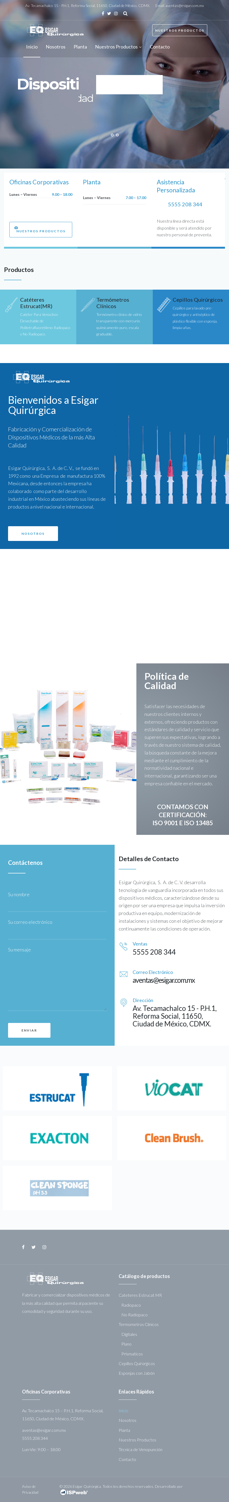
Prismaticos (132, 1353)
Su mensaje (19, 949)
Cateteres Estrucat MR (140, 1295)
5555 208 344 (185, 204)
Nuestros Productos (179, 30)
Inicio (123, 1410)
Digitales (129, 1334)
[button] (40, 229)
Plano (126, 1343)
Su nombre (20, 894)
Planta (124, 1430)
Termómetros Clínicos (112, 302)
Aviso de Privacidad (30, 1489)
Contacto (127, 1459)
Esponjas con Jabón (137, 1373)
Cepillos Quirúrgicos (198, 299)
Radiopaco (131, 1304)
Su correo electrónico (31, 922)
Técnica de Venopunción (140, 1449)
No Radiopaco (134, 1314)
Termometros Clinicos (139, 1324)
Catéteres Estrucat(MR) (36, 302)
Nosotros (127, 1420)
